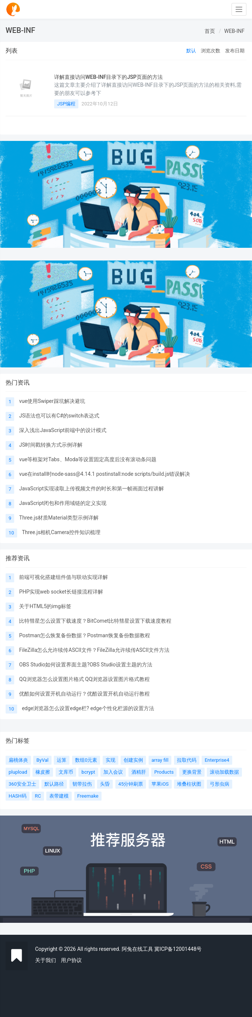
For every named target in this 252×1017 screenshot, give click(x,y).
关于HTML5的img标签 (45, 606)
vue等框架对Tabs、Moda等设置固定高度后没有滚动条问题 (87, 459)
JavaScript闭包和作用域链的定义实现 (62, 503)
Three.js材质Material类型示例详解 (59, 518)
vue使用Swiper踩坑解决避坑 (52, 401)
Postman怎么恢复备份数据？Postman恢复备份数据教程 (84, 635)
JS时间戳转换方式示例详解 (51, 445)
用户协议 (71, 960)
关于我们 (45, 960)
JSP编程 (66, 104)
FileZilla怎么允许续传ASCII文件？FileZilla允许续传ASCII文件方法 (94, 650)
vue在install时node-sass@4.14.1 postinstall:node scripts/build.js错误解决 (104, 474)
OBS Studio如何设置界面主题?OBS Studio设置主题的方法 (85, 665)
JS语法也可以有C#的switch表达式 (59, 416)
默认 (191, 50)
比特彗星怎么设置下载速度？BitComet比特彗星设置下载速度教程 (95, 621)
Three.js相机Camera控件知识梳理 (61, 532)
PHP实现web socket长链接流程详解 (61, 592)
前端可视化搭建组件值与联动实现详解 (63, 577)
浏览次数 (210, 50)
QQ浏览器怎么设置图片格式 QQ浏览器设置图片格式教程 (84, 679)
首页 (210, 31)
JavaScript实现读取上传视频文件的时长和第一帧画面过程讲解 (91, 488)
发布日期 (235, 50)
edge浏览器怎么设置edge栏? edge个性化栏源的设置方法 (88, 708)
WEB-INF (234, 31)
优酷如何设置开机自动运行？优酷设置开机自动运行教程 (84, 694)
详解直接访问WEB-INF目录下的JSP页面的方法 (108, 77)
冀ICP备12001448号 (178, 949)
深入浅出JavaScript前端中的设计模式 (62, 430)
